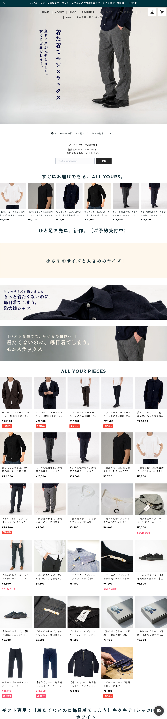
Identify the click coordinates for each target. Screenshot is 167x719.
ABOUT (59, 12)
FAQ (68, 17)
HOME (46, 12)
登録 (104, 160)
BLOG (72, 12)
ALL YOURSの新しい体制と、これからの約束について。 (83, 133)
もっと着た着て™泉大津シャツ (93, 17)
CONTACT (106, 12)
